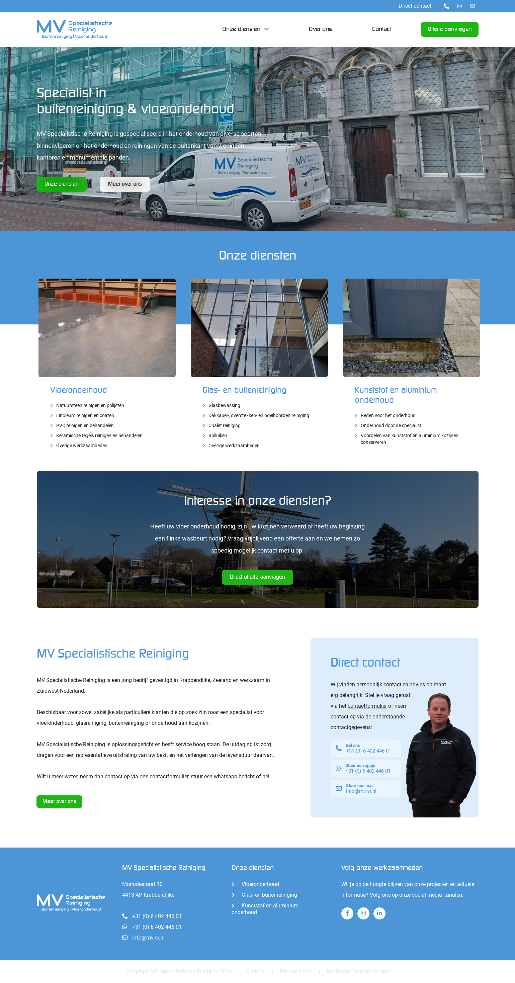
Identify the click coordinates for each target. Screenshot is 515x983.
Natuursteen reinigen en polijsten (90, 405)
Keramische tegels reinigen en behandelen (99, 435)
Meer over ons (60, 801)
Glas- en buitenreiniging (244, 390)
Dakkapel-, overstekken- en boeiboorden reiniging (258, 415)
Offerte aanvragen (450, 29)
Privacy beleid (296, 971)
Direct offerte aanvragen (257, 576)
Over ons (320, 29)
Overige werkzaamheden (81, 445)
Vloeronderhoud (78, 390)
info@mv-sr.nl (143, 937)
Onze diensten (241, 29)
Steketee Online (370, 971)
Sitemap (256, 971)
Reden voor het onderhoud (388, 415)
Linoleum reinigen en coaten (85, 415)
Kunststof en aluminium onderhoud (265, 908)
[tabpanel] (257, 139)
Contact (381, 29)
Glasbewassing (224, 405)
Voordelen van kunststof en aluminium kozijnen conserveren (409, 438)
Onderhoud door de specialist (391, 425)
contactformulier (367, 705)
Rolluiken (217, 435)
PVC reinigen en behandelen (85, 425)
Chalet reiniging (224, 425)
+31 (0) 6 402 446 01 (152, 916)
